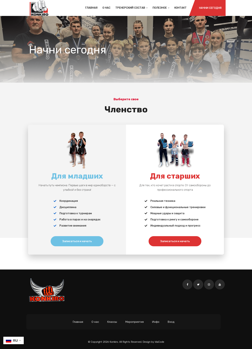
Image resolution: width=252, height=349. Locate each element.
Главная (91, 7)
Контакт (180, 7)
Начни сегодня (210, 7)
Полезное (161, 7)
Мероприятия (134, 321)
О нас (106, 7)
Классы (112, 321)
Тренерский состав (131, 7)
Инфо (155, 321)
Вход (171, 321)
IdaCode (159, 341)
